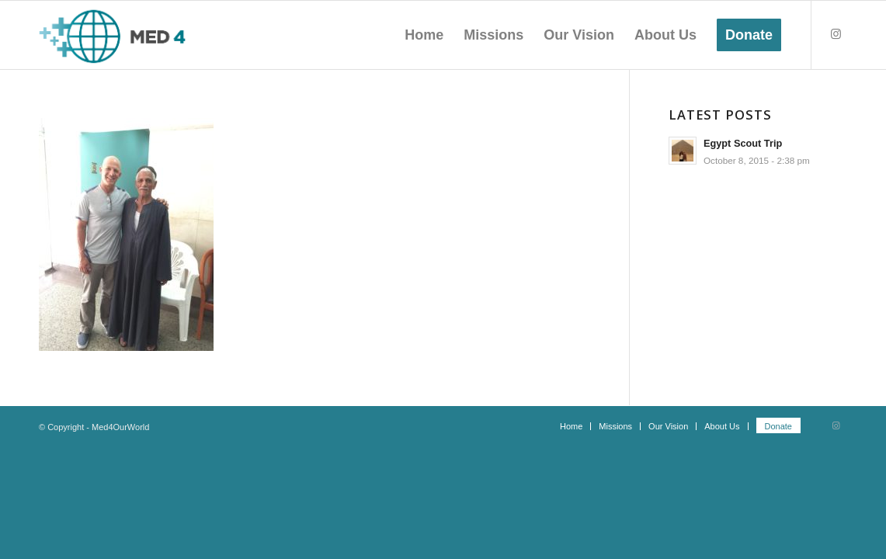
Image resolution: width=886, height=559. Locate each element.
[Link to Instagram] (835, 34)
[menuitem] (423, 35)
